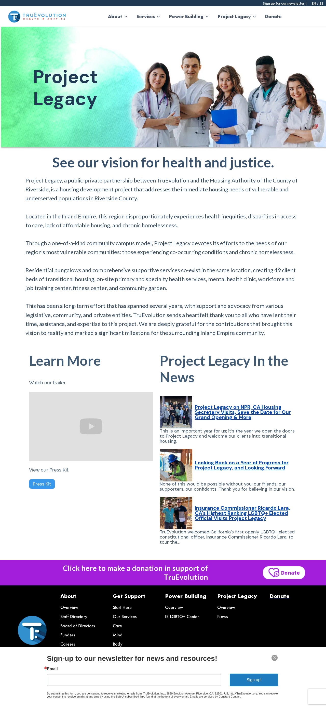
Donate (273, 16)
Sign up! (254, 680)
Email (52, 669)
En (314, 3)
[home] (37, 16)
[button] (118, 16)
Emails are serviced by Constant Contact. (215, 696)
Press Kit (42, 484)
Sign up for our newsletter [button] (283, 3)
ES (321, 3)
